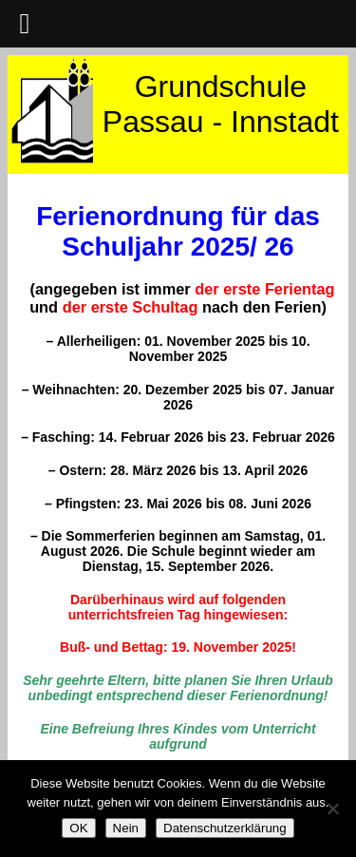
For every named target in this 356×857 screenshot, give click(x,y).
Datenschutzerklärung (225, 828)
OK (78, 828)
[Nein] (332, 808)
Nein (126, 828)
